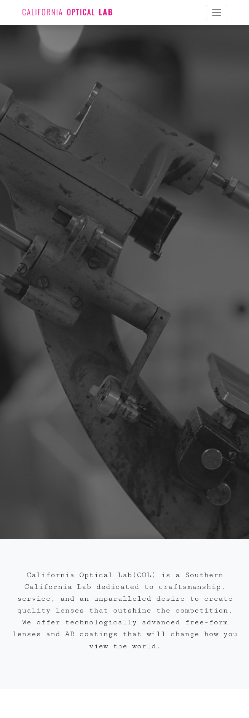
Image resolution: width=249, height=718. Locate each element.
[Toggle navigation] (216, 12)
